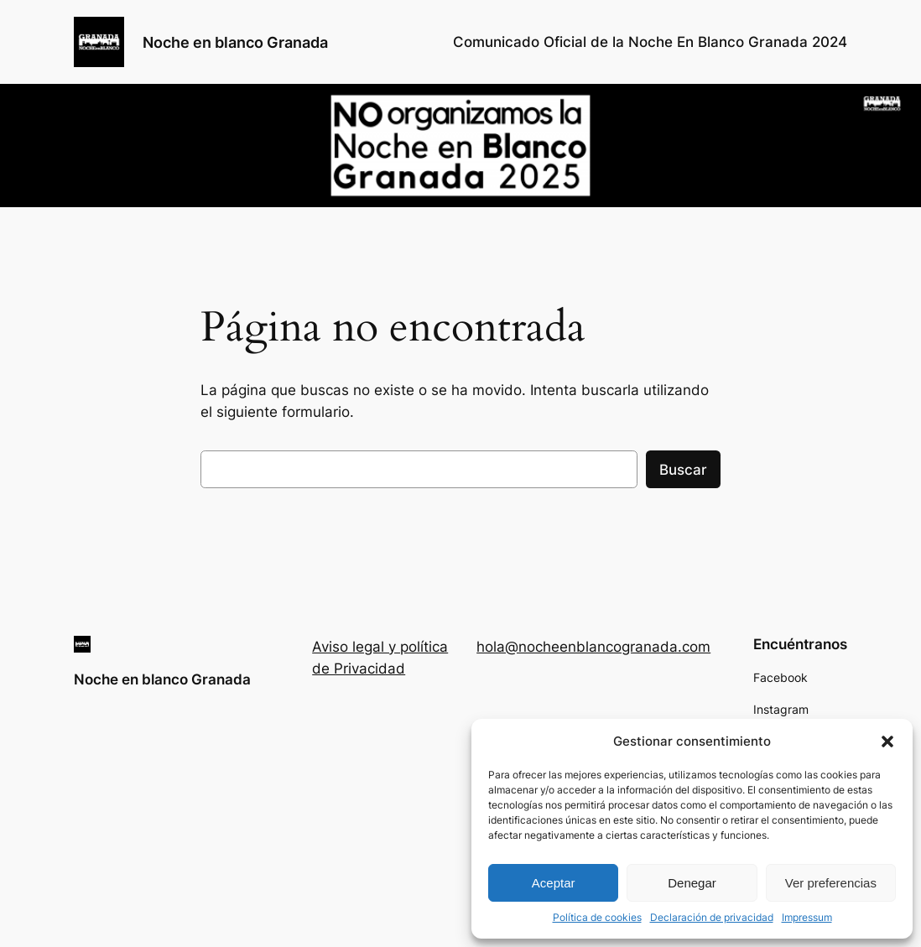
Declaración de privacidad (711, 917)
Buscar (683, 469)
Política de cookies (597, 917)
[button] (887, 741)
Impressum (807, 917)
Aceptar (553, 883)
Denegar (692, 883)
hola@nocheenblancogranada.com (593, 646)
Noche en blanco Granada (235, 42)
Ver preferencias (831, 883)
